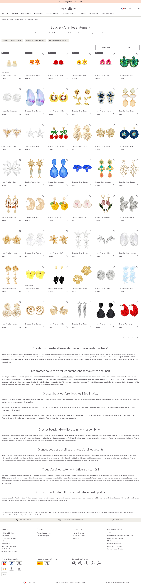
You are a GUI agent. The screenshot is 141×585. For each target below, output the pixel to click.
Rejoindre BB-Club (8, 533)
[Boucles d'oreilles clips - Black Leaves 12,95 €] (58, 279)
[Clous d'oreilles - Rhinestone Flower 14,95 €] (129, 208)
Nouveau (5, 14)
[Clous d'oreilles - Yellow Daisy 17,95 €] (82, 66)
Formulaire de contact (44, 533)
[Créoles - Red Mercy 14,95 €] (129, 315)
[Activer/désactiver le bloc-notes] (20, 54)
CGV (109, 533)
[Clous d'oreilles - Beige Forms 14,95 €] (129, 102)
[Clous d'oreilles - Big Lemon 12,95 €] (58, 208)
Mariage (82, 14)
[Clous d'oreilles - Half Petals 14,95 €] (105, 244)
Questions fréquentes (9, 546)
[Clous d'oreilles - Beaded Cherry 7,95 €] (58, 137)
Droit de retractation (114, 543)
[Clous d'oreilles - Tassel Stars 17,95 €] (82, 315)
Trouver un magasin (43, 535)
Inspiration (93, 14)
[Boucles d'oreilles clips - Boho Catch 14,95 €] (12, 208)
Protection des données (115, 538)
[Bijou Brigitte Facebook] (86, 563)
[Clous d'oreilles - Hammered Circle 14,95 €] (129, 244)
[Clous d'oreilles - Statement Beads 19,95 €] (129, 66)
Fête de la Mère (52, 14)
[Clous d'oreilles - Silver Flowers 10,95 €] (12, 173)
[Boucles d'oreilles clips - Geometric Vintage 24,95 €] (105, 173)
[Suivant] (137, 338)
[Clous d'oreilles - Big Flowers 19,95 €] (129, 137)
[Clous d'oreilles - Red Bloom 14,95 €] (58, 66)
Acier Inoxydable (69, 14)
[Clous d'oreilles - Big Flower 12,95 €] (58, 244)
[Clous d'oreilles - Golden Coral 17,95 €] (129, 173)
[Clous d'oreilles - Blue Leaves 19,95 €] (129, 279)
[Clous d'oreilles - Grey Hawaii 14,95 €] (105, 102)
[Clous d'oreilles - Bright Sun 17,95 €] (12, 66)
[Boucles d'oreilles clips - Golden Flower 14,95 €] (12, 279)
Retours (4, 541)
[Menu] (106, 47)
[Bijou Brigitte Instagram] (80, 563)
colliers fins (56, 440)
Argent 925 (38, 14)
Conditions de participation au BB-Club (120, 535)
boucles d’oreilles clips (104, 359)
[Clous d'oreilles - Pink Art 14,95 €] (105, 66)
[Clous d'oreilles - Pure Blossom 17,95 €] (12, 137)
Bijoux (15, 14)
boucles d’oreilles (67, 377)
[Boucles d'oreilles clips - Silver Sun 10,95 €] (12, 102)
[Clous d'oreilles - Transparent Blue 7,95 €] (35, 102)
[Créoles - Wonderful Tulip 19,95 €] (105, 208)
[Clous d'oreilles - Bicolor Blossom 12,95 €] (82, 102)
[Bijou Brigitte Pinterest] (92, 563)
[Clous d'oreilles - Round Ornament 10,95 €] (35, 244)
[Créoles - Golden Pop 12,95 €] (35, 208)
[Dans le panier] (20, 78)
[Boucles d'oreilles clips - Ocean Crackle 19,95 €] (58, 173)
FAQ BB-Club (6, 535)
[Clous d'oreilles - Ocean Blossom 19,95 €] (82, 173)
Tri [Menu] (129, 47)
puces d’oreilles (9, 475)
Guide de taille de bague (9, 549)
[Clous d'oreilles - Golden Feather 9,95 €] (58, 315)
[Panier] (139, 8)
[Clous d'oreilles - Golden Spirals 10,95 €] (35, 315)
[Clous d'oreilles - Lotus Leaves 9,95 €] (82, 137)
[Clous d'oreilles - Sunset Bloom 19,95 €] (35, 66)
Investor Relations (78, 533)
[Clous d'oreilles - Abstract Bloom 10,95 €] (12, 315)
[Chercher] (138, 13)
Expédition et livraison (9, 538)
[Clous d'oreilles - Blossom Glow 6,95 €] (12, 244)
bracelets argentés (10, 384)
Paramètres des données (115, 549)
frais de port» (66, 582)
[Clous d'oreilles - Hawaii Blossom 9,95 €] (82, 279)
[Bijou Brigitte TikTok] (74, 563)
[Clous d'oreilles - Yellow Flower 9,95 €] (35, 279)
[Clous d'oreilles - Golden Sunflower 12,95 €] (105, 137)
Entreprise (75, 538)
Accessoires (26, 14)
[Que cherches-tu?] (120, 13)
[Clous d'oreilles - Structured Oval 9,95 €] (105, 279)
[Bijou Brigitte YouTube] (99, 563)
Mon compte (6, 543)
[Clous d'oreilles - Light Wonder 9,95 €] (82, 208)
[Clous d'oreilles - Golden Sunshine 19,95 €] (58, 102)
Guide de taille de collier (9, 551)
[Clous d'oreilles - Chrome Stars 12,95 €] (82, 244)
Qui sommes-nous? (78, 535)
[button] (130, 8)
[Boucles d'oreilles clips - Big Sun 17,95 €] (35, 173)
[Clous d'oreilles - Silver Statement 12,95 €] (35, 137)
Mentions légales (112, 541)
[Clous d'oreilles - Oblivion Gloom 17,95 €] (105, 315)
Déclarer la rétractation (114, 546)
